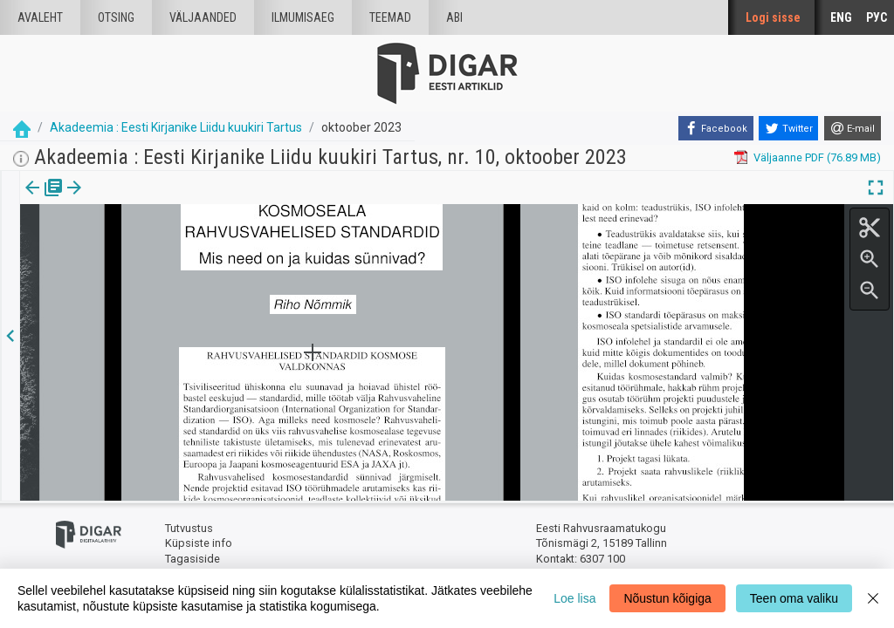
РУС (876, 17)
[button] (149, 199)
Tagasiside (192, 558)
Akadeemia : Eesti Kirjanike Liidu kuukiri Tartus (176, 127)
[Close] (873, 598)
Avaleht (40, 17)
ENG (841, 17)
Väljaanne (44, 200)
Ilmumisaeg (303, 17)
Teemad (390, 17)
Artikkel (122, 200)
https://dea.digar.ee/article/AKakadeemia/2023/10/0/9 (158, 290)
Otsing (116, 17)
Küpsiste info (198, 543)
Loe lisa (574, 598)
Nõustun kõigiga (667, 598)
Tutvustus (189, 528)
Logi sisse (773, 17)
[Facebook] (715, 128)
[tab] (44, 200)
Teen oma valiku (794, 598)
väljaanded (203, 17)
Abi (454, 17)
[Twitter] (788, 128)
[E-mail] (852, 128)
